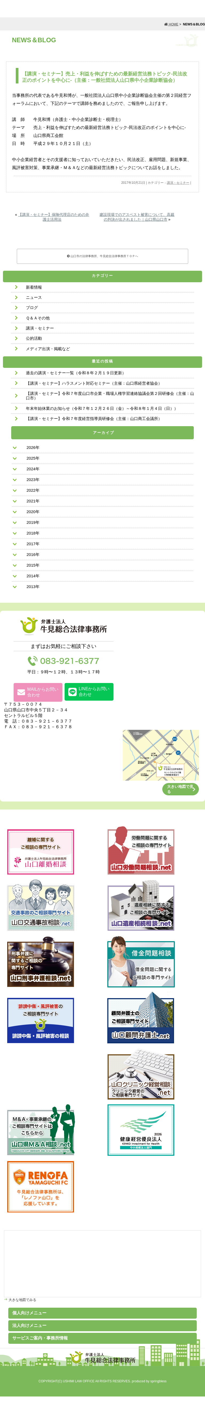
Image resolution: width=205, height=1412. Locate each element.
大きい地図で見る (180, 789)
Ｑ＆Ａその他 (38, 318)
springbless (158, 1381)
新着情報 (34, 287)
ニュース (34, 297)
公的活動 (34, 338)
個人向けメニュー (29, 1313)
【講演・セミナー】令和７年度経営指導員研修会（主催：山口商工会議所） (94, 418)
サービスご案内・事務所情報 (40, 1338)
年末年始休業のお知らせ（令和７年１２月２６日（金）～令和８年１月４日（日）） (102, 408)
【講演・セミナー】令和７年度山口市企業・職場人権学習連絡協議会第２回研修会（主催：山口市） (110, 395)
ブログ (32, 307)
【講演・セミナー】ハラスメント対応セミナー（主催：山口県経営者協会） (94, 383)
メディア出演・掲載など (48, 348)
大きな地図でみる (21, 1300)
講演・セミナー (178, 183)
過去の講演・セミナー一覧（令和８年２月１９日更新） (76, 373)
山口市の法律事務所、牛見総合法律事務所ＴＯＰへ (102, 256)
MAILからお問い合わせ (37, 692)
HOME (171, 24)
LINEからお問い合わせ (89, 691)
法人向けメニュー (29, 1325)
